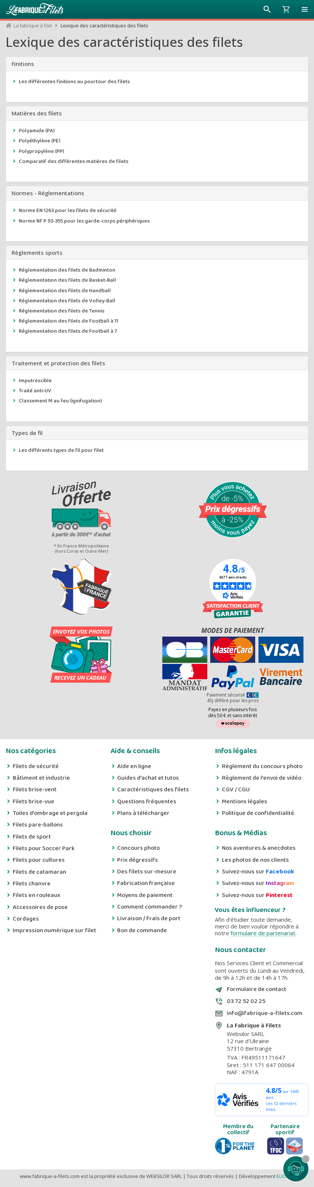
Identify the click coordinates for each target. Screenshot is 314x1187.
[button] (304, 9)
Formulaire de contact (256, 989)
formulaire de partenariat (263, 933)
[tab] (157, 64)
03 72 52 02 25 (246, 1001)
